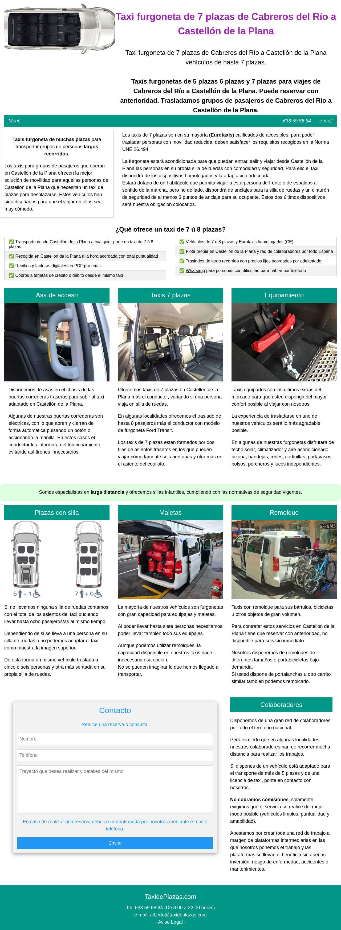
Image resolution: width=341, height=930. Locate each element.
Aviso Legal (170, 922)
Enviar (115, 843)
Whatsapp (195, 270)
